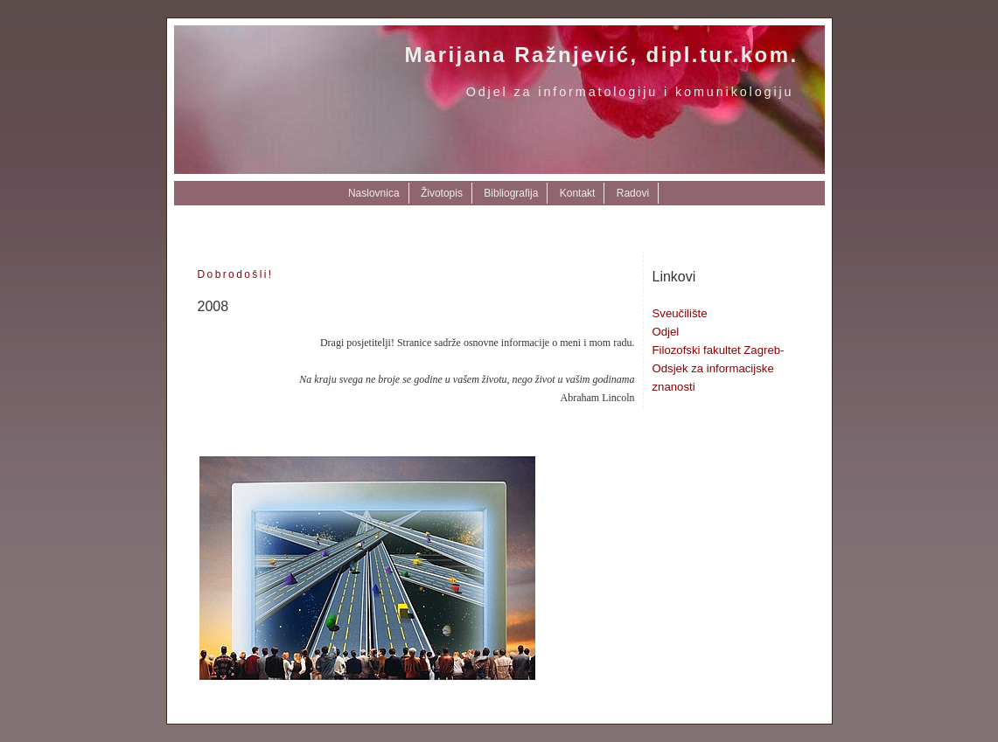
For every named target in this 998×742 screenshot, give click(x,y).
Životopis (442, 193)
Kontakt (578, 193)
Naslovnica (374, 193)
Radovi (633, 193)
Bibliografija (511, 193)
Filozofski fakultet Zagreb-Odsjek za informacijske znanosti (719, 368)
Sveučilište (680, 313)
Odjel (666, 331)
